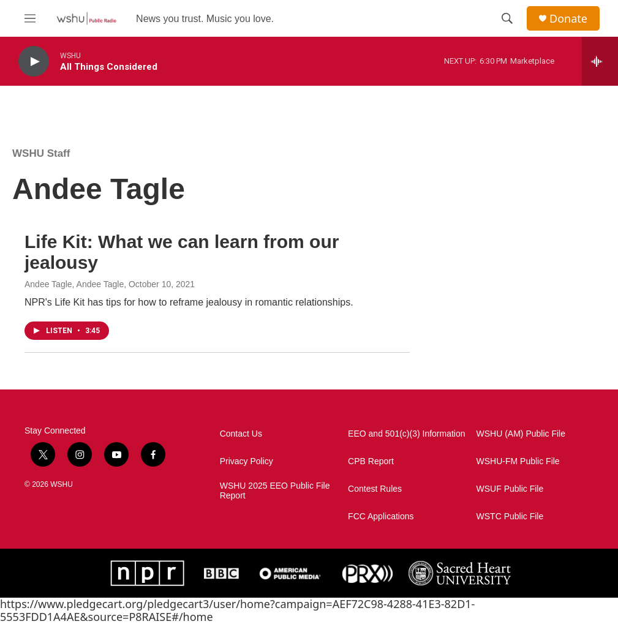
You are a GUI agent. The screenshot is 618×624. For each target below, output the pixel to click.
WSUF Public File (510, 489)
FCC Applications (380, 516)
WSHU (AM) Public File (521, 433)
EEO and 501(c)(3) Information (406, 433)
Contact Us (241, 433)
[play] (33, 62)
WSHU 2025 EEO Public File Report (275, 490)
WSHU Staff (41, 153)
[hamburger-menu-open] (30, 18)
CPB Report (371, 461)
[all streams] (600, 61)
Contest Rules (375, 489)
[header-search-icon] (507, 18)
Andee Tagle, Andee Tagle (74, 284)
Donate (568, 18)
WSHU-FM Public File (518, 461)
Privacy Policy (246, 461)
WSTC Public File (510, 516)
